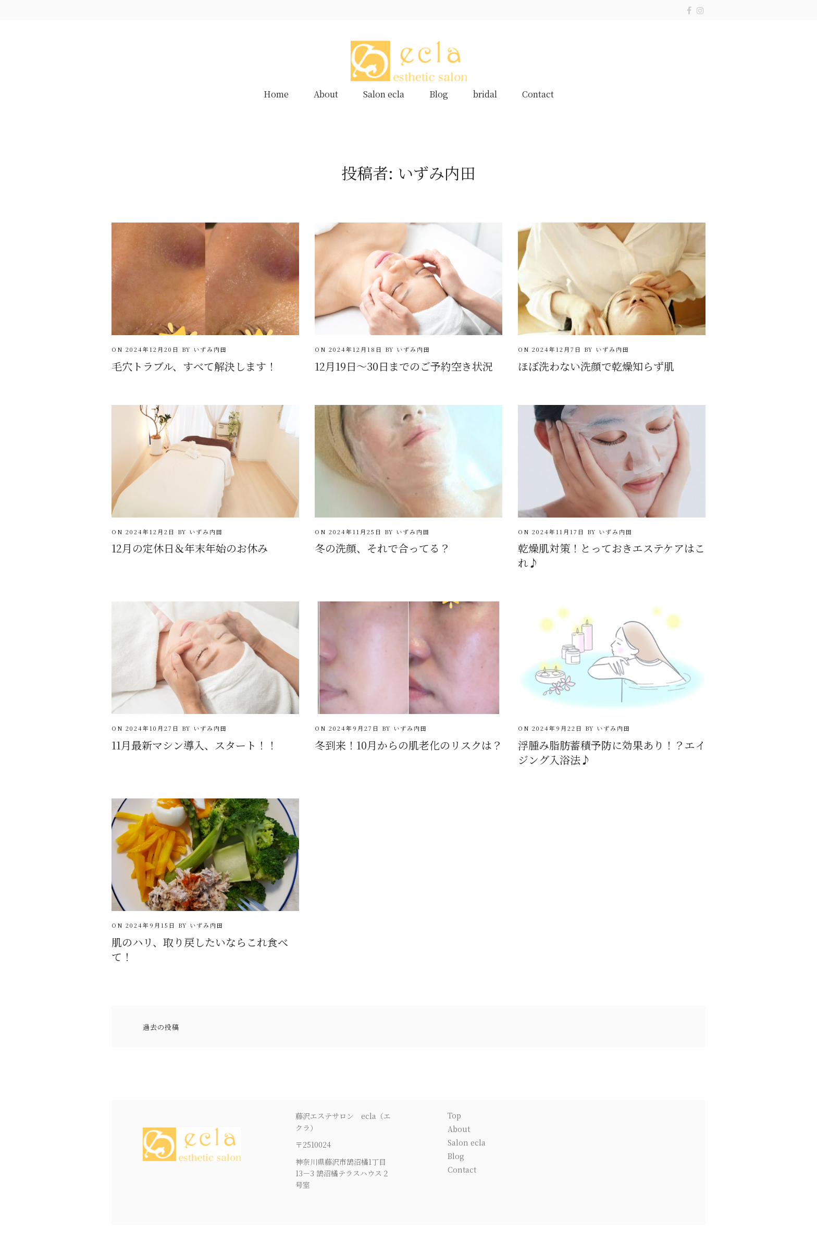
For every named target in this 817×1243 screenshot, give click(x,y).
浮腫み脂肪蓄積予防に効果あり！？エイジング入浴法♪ (611, 752)
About (326, 94)
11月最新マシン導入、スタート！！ (194, 745)
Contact (538, 94)
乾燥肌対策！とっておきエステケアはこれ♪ (611, 555)
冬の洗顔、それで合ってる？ (382, 548)
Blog (438, 94)
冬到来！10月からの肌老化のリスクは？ (408, 745)
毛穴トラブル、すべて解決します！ (194, 366)
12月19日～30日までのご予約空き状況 (404, 366)
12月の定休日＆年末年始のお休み (190, 548)
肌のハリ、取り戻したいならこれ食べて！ (200, 949)
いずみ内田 (210, 349)
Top (454, 1115)
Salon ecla (383, 94)
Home (276, 94)
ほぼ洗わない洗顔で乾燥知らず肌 (596, 366)
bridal (485, 94)
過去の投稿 (161, 1027)
